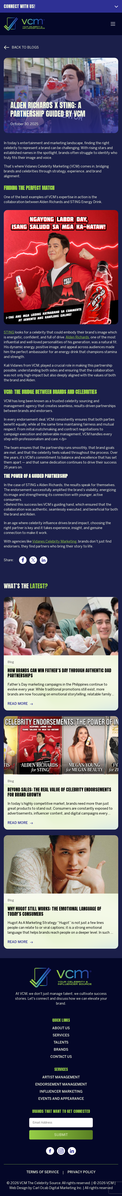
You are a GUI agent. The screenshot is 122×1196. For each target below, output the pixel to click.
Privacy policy (82, 1172)
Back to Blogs (21, 47)
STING (9, 332)
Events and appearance (61, 1099)
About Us (61, 1028)
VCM (23, 1183)
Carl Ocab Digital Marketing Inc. (57, 1188)
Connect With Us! (19, 6)
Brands (61, 1049)
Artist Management (61, 1077)
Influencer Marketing (61, 1091)
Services (61, 1035)
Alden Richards (77, 337)
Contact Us (61, 1057)
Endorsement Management (61, 1084)
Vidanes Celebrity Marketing (54, 541)
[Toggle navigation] (113, 24)
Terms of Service (42, 1172)
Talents (61, 1042)
